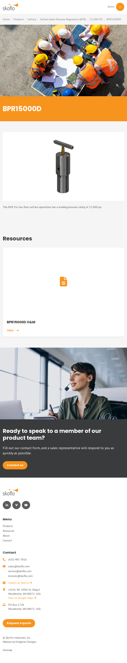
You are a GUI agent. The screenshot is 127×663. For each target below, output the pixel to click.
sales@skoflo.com (19, 566)
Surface (32, 19)
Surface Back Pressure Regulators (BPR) (63, 19)
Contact (7, 540)
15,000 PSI (96, 19)
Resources (8, 530)
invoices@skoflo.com (20, 576)
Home (6, 19)
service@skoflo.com (19, 571)
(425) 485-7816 (17, 559)
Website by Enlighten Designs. (20, 641)
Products (19, 19)
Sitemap (7, 650)
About (6, 535)
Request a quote (19, 623)
